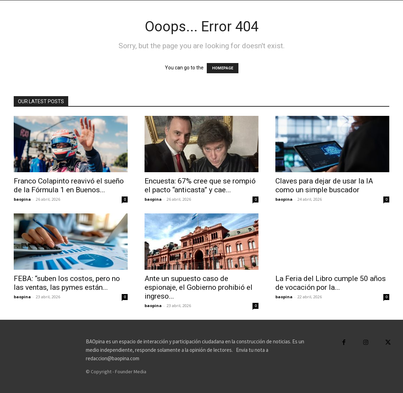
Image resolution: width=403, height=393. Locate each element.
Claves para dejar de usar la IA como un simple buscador (324, 185)
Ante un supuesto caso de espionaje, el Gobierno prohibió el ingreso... (198, 287)
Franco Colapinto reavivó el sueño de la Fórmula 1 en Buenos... (69, 185)
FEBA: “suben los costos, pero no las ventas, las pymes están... (67, 283)
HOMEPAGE (222, 68)
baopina (22, 199)
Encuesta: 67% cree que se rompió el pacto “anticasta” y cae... (200, 185)
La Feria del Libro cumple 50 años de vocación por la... (330, 283)
